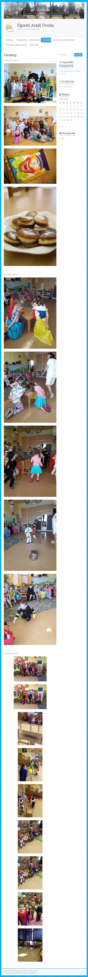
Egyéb (61, 139)
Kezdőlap (9, 40)
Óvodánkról (21, 40)
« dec (61, 126)
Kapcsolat (34, 45)
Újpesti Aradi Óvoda (35, 25)
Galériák (46, 40)
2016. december (65, 87)
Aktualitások (34, 40)
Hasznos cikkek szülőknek (63, 40)
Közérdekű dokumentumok (16, 45)
